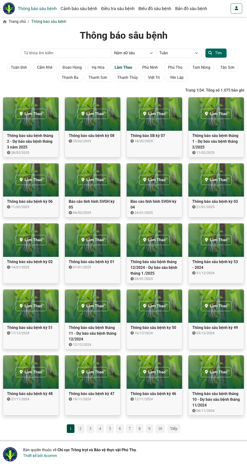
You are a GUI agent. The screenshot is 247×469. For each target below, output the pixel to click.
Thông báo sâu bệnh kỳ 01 (91, 261)
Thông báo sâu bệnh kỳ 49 (215, 327)
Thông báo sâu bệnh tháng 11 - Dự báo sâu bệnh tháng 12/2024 (92, 333)
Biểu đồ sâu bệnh (154, 8)
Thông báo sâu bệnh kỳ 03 (215, 201)
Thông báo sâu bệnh (37, 8)
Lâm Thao (123, 67)
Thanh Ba (70, 77)
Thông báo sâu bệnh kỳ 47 (91, 393)
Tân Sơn (227, 67)
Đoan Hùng (72, 67)
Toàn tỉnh (19, 67)
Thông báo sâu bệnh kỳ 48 (30, 393)
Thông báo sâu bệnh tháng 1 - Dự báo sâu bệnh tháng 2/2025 (215, 141)
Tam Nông (201, 67)
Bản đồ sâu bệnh (191, 8)
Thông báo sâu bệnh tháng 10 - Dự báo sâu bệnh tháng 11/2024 (216, 399)
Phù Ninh (150, 67)
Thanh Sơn (97, 77)
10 (160, 428)
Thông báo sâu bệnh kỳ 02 (30, 261)
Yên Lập (177, 77)
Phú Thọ (175, 67)
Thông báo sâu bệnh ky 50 (153, 327)
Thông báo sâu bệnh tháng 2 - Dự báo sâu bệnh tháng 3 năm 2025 (30, 141)
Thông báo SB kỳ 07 (147, 135)
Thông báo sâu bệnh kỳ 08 (91, 135)
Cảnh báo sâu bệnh (79, 8)
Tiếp (174, 428)
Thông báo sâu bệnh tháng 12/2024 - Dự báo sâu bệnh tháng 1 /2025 (153, 267)
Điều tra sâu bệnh (118, 8)
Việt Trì (154, 77)
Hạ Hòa (98, 67)
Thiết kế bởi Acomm (40, 455)
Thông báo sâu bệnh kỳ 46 (153, 393)
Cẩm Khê (44, 67)
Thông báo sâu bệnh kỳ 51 (30, 327)
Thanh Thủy (127, 77)
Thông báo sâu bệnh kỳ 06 (30, 201)
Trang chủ (17, 21)
